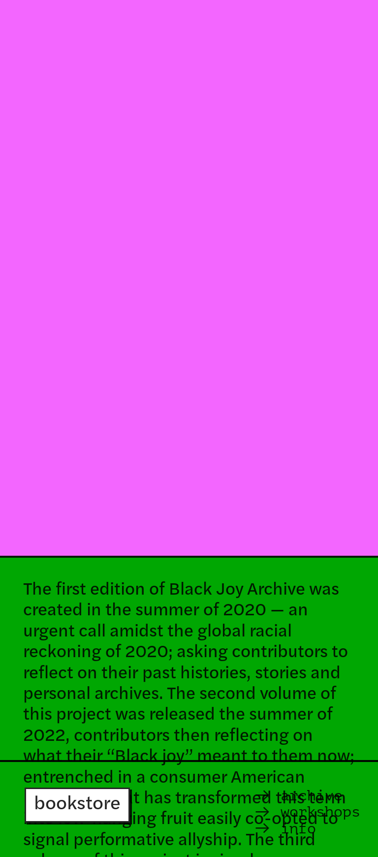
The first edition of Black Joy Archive (164, 590)
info (284, 828)
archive (297, 795)
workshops (320, 811)
